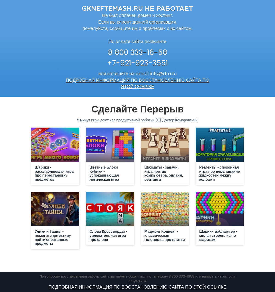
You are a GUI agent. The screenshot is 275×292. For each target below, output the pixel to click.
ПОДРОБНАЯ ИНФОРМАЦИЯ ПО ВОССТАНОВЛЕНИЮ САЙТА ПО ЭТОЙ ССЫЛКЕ (137, 83)
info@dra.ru (163, 73)
